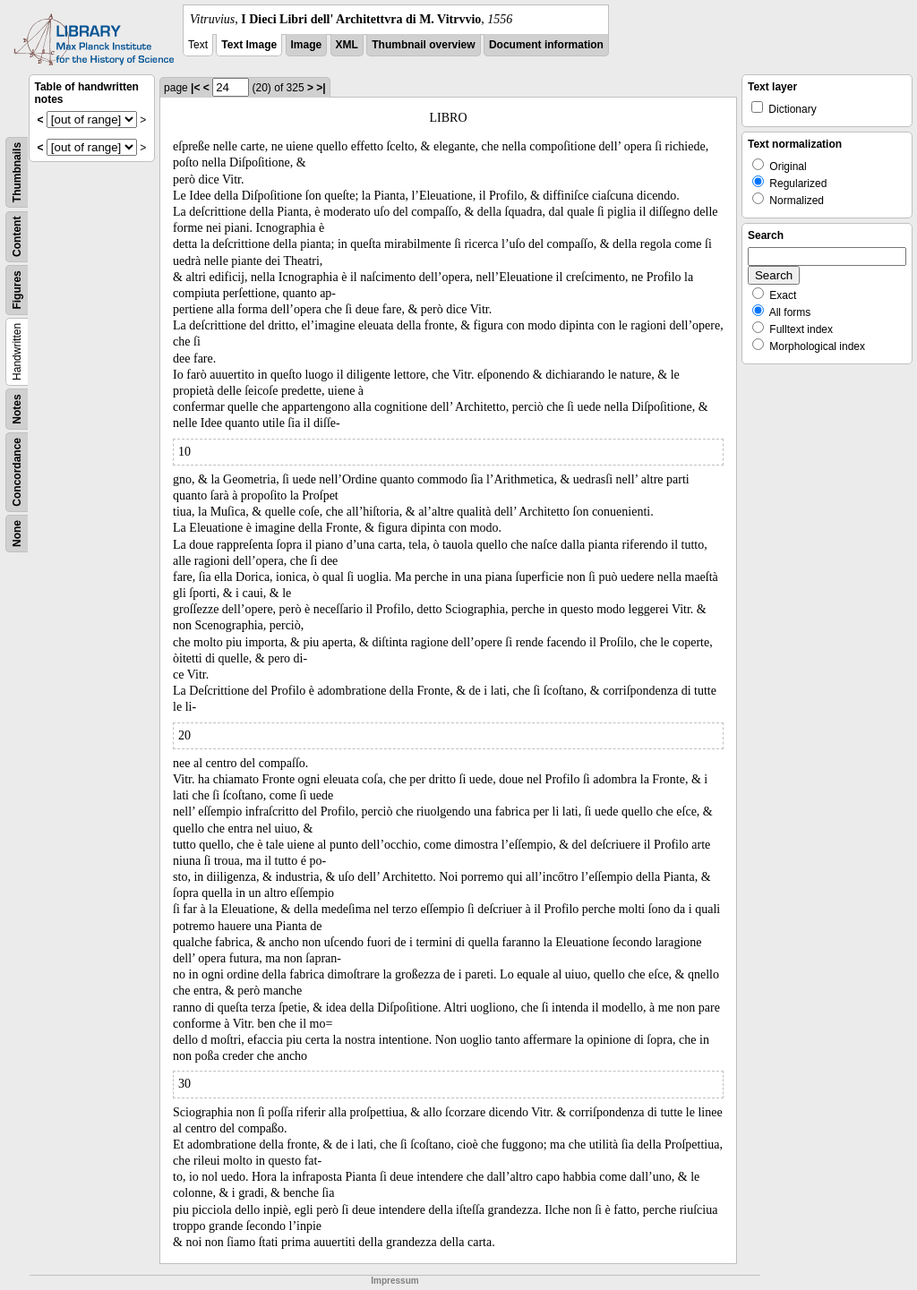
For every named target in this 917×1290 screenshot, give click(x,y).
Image (306, 44)
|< (195, 87)
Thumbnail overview (423, 44)
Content (17, 237)
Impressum (394, 1281)
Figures (17, 289)
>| (320, 87)
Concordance (17, 472)
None (17, 533)
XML (347, 44)
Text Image (249, 44)
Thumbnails (17, 172)
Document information (546, 44)
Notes (17, 408)
